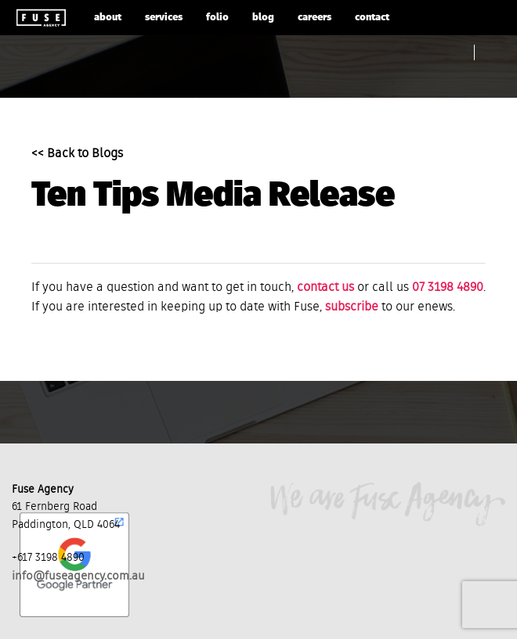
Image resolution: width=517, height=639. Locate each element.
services (164, 18)
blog (263, 18)
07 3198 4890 (447, 288)
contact (372, 18)
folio (217, 18)
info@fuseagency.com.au (78, 576)
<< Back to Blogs (77, 154)
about (107, 18)
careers (314, 18)
